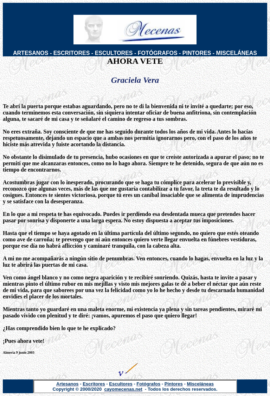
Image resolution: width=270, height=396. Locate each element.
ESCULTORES (114, 53)
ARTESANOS (30, 53)
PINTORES (196, 53)
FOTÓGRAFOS (158, 53)
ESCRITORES (71, 53)
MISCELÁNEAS (236, 53)
